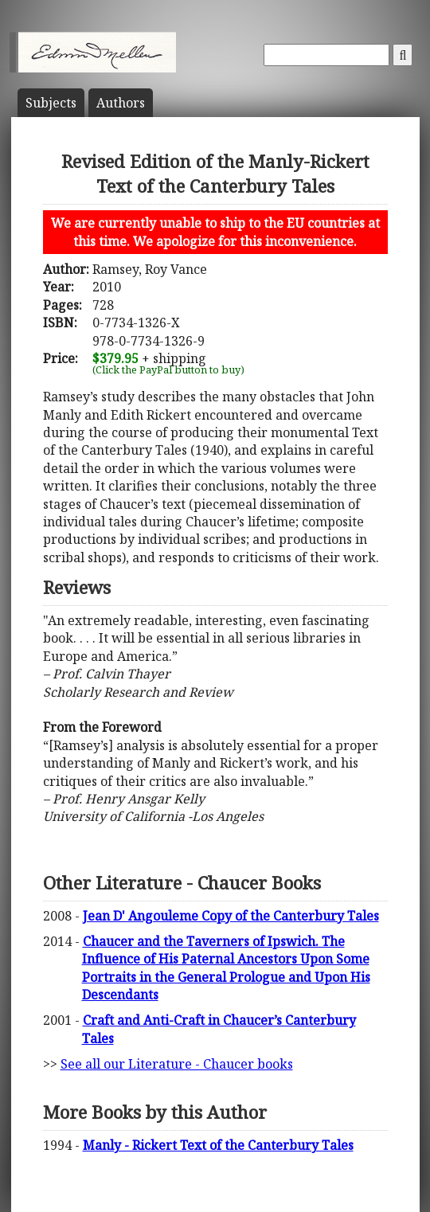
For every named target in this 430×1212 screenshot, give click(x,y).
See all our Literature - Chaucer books (177, 1064)
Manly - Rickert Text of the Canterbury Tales (218, 1145)
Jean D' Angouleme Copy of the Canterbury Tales (231, 916)
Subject (50, 102)
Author (120, 102)
